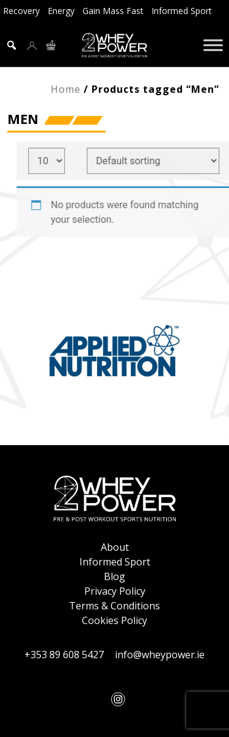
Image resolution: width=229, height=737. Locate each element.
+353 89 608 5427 (64, 654)
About (115, 547)
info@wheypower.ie (160, 654)
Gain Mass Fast (113, 10)
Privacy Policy (114, 591)
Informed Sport (181, 10)
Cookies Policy (114, 620)
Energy (61, 10)
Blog (114, 576)
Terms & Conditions (114, 605)
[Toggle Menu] (213, 45)
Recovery (21, 10)
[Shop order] (158, 161)
